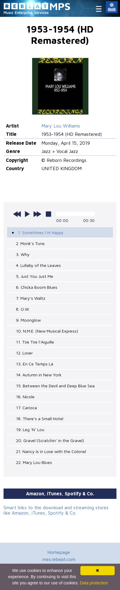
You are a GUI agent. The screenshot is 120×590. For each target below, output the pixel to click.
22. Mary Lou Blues (34, 462)
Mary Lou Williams (60, 125)
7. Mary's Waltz (30, 298)
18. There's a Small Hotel (39, 418)
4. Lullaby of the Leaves (38, 265)
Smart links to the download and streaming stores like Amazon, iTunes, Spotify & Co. (56, 510)
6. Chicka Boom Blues (36, 287)
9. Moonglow (28, 320)
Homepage (58, 552)
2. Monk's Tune (30, 243)
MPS (60, 6)
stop (48, 214)
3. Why (23, 254)
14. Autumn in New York (38, 374)
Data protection (94, 583)
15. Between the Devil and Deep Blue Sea (55, 385)
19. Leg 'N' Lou (30, 429)
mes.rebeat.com (58, 559)
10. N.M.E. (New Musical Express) (47, 330)
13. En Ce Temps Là (34, 363)
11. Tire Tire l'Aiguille (35, 341)
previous (17, 214)
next (37, 214)
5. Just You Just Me (34, 276)
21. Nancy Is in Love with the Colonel (51, 451)
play (27, 214)
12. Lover (24, 352)
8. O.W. (23, 309)
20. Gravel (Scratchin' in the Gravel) (50, 440)
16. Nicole (25, 396)
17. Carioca (26, 407)
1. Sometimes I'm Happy (41, 232)
